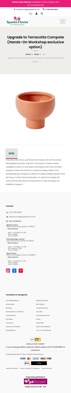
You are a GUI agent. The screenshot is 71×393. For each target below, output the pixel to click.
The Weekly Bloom (12, 301)
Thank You (9, 323)
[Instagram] (8, 271)
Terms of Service (12, 368)
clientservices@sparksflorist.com (27, 9)
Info (11, 153)
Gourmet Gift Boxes (13, 327)
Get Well (39, 312)
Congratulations (42, 308)
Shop (36, 54)
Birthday (9, 308)
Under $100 (40, 323)
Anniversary (10, 304)
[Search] (30, 13)
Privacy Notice (47, 368)
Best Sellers (40, 304)
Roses (38, 319)
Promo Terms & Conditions (30, 368)
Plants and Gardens (43, 327)
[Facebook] (14, 271)
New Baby (9, 319)
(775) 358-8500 (49, 9)
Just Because (11, 315)
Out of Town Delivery (43, 330)
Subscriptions (11, 330)
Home (28, 54)
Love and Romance (43, 315)
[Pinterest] (21, 271)
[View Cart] (41, 14)
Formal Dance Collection (15, 312)
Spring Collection (42, 301)
